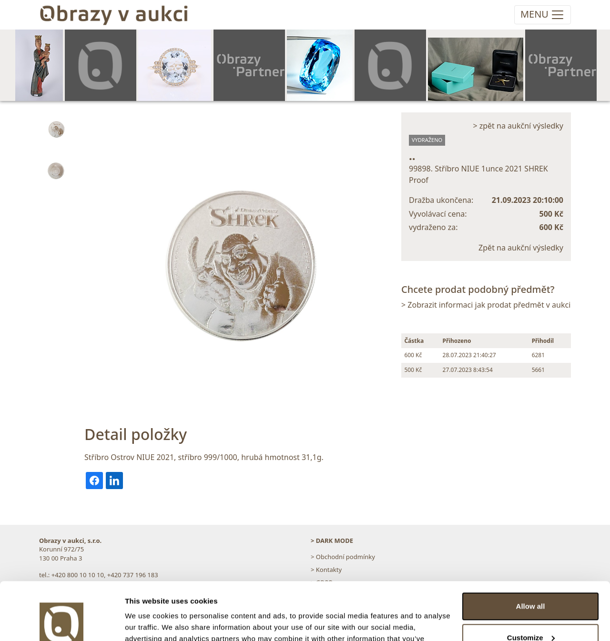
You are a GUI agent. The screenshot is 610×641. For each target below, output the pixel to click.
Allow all (530, 552)
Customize (531, 583)
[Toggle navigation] (542, 14)
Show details (147, 622)
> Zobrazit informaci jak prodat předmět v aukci (485, 305)
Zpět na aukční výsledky (520, 247)
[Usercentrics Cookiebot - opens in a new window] (61, 622)
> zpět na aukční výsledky (518, 125)
